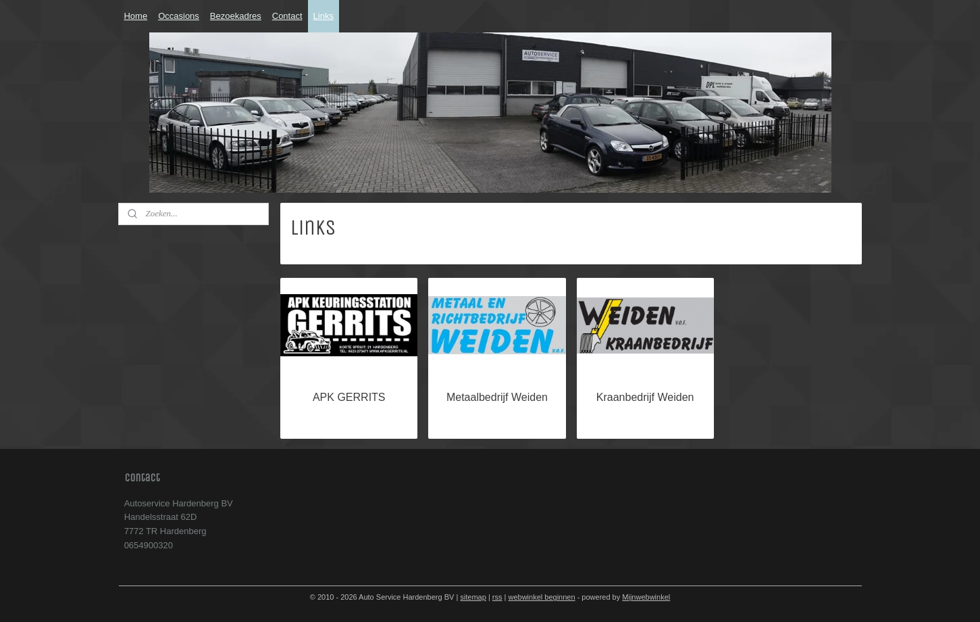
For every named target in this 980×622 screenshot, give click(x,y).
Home (135, 16)
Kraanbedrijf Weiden (645, 397)
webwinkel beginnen (542, 597)
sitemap (473, 597)
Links (323, 16)
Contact (287, 16)
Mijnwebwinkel (646, 597)
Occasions (178, 16)
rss (497, 597)
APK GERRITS (348, 397)
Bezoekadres (235, 16)
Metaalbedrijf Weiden (496, 397)
